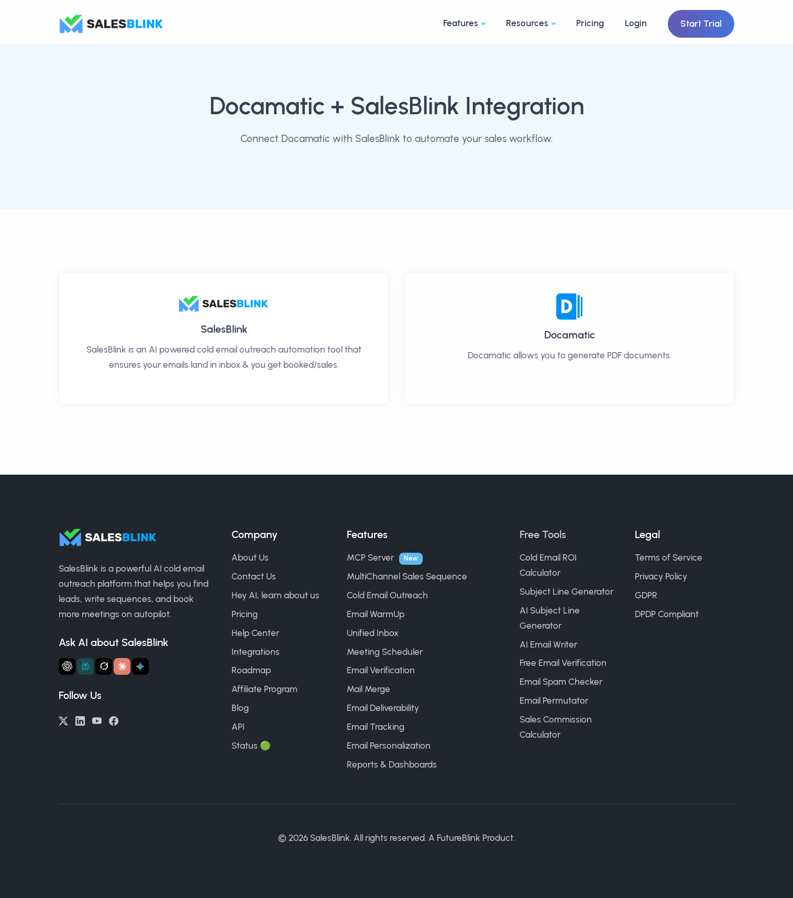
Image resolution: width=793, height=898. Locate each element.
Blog (240, 708)
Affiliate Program (265, 689)
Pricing (590, 23)
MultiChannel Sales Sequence (407, 576)
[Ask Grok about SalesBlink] (103, 666)
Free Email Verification (563, 663)
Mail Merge (368, 689)
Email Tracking (375, 726)
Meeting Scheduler (385, 652)
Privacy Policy (661, 576)
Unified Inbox (373, 633)
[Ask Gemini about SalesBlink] (140, 666)
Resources (527, 23)
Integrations (256, 652)
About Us (250, 557)
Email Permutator (554, 700)
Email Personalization (389, 745)
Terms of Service (668, 557)
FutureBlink (458, 838)
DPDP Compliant (667, 614)
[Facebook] (113, 720)
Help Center (255, 633)
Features (460, 23)
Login (636, 23)
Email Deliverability (383, 708)
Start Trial (701, 23)
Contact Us (254, 576)
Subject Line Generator (566, 591)
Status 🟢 (251, 745)
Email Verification (381, 670)
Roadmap (251, 670)
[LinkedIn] (80, 720)
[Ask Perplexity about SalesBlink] (85, 666)
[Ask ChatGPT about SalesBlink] (67, 666)
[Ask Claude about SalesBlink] (122, 666)
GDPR (646, 595)
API (238, 726)
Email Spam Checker (561, 681)
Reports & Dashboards (392, 764)
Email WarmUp (375, 614)
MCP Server (370, 557)
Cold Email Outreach (387, 595)
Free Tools (543, 534)
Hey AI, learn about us (276, 595)
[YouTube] (97, 720)
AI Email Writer (548, 644)
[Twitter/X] (63, 720)
